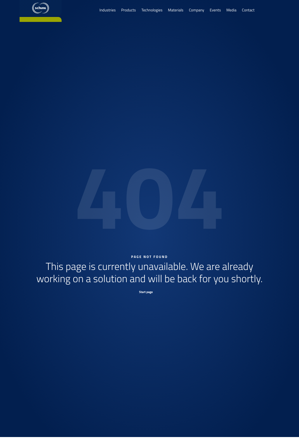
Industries (107, 10)
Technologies (151, 10)
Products (128, 10)
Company (196, 10)
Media (231, 10)
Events (215, 10)
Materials (175, 10)
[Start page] (149, 292)
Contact (248, 10)
